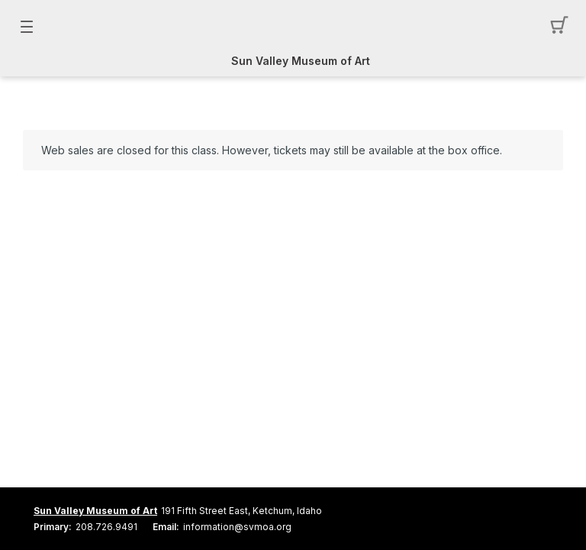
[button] (559, 26)
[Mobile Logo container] (293, 27)
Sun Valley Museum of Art (300, 61)
